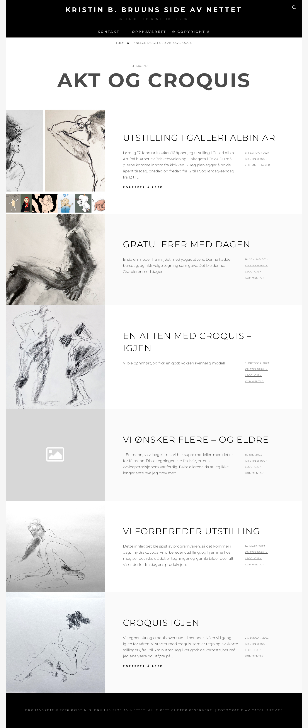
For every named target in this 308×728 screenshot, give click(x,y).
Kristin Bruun (256, 158)
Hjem (120, 42)
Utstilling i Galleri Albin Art (202, 137)
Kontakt (108, 32)
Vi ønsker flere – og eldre (196, 439)
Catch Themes (267, 710)
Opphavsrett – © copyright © (171, 32)
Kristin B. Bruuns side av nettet (154, 10)
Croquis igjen (161, 622)
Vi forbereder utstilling (191, 531)
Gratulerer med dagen (187, 244)
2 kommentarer (257, 165)
